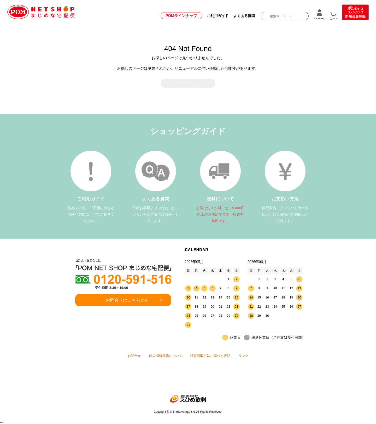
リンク (253, 356)
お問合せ (124, 356)
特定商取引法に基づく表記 (214, 356)
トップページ (188, 83)
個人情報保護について (162, 356)
